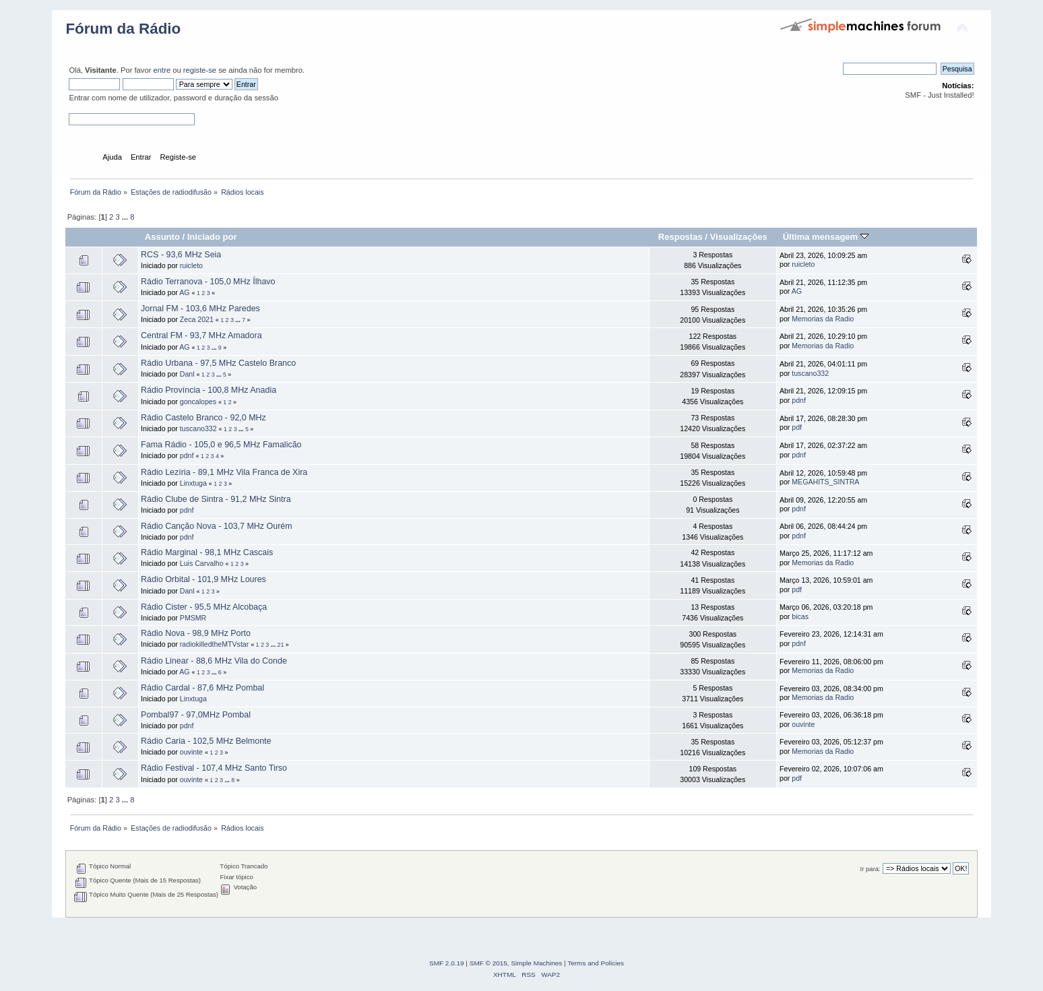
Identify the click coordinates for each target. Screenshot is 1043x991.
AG (184, 292)
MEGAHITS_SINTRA (825, 482)
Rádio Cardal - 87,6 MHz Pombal (202, 688)
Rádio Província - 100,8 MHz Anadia (208, 390)
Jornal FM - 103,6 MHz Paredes (200, 308)
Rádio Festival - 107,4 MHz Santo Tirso (214, 768)
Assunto (162, 237)
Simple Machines (536, 963)
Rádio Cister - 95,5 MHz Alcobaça (204, 607)
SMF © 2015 (488, 963)
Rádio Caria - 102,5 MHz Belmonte (206, 741)
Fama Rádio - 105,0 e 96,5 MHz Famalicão (221, 444)
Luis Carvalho (202, 563)
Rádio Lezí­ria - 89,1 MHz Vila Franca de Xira (224, 472)
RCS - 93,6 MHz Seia (181, 254)
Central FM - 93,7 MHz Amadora (201, 335)
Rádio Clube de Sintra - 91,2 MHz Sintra (215, 499)
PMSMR (193, 618)
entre (162, 70)
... (126, 217)
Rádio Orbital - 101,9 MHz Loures (203, 579)
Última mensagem (825, 237)
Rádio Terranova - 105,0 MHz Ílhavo (208, 281)
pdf (797, 427)
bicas (800, 616)
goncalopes (198, 401)
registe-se (199, 70)
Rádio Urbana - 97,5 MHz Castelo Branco (218, 363)
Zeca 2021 (197, 319)
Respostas (680, 237)
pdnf (799, 400)
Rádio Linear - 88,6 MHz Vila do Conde (214, 661)
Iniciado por (212, 237)
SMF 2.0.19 (446, 963)
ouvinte (803, 724)
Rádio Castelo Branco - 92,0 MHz (203, 417)
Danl (187, 374)
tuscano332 (810, 373)
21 (281, 644)
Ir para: (870, 868)
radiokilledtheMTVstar (214, 644)
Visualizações (738, 237)
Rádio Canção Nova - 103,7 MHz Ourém (216, 526)
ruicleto (191, 265)
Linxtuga (193, 483)
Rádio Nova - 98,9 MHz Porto (196, 633)
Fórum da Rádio (123, 28)
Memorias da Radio (823, 319)
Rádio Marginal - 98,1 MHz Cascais (207, 552)
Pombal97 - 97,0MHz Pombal (196, 715)
